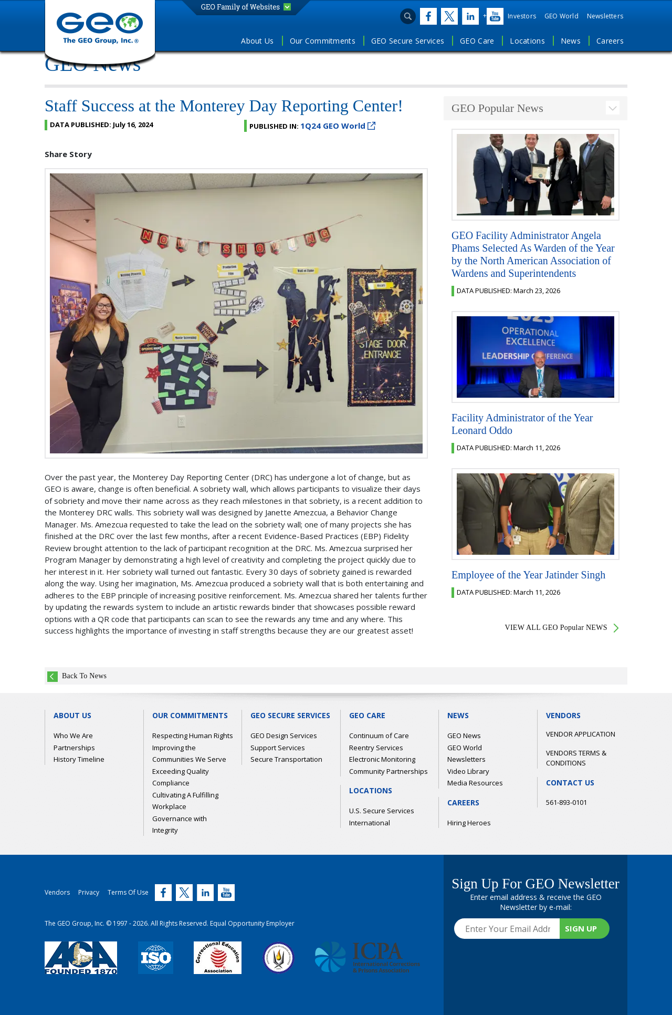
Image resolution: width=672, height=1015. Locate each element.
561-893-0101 (566, 802)
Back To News (84, 676)
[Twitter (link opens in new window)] (426, 16)
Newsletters (605, 16)
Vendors (57, 892)
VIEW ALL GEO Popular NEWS (556, 627)
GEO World (561, 16)
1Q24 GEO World (337, 125)
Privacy (88, 892)
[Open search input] (408, 16)
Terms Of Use (128, 892)
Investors (522, 16)
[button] (246, 7)
